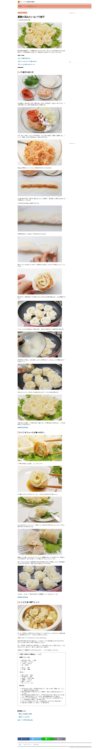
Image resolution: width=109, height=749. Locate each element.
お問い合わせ (36, 744)
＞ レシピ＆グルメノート (30, 6)
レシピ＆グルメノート (22, 12)
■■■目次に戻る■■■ (23, 427)
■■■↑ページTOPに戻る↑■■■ (25, 720)
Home (20, 6)
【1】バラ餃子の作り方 (24, 58)
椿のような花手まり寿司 (25, 714)
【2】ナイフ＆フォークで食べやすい (27, 61)
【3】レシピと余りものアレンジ (26, 64)
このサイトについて (27, 744)
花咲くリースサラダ (24, 717)
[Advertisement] (80, 36)
